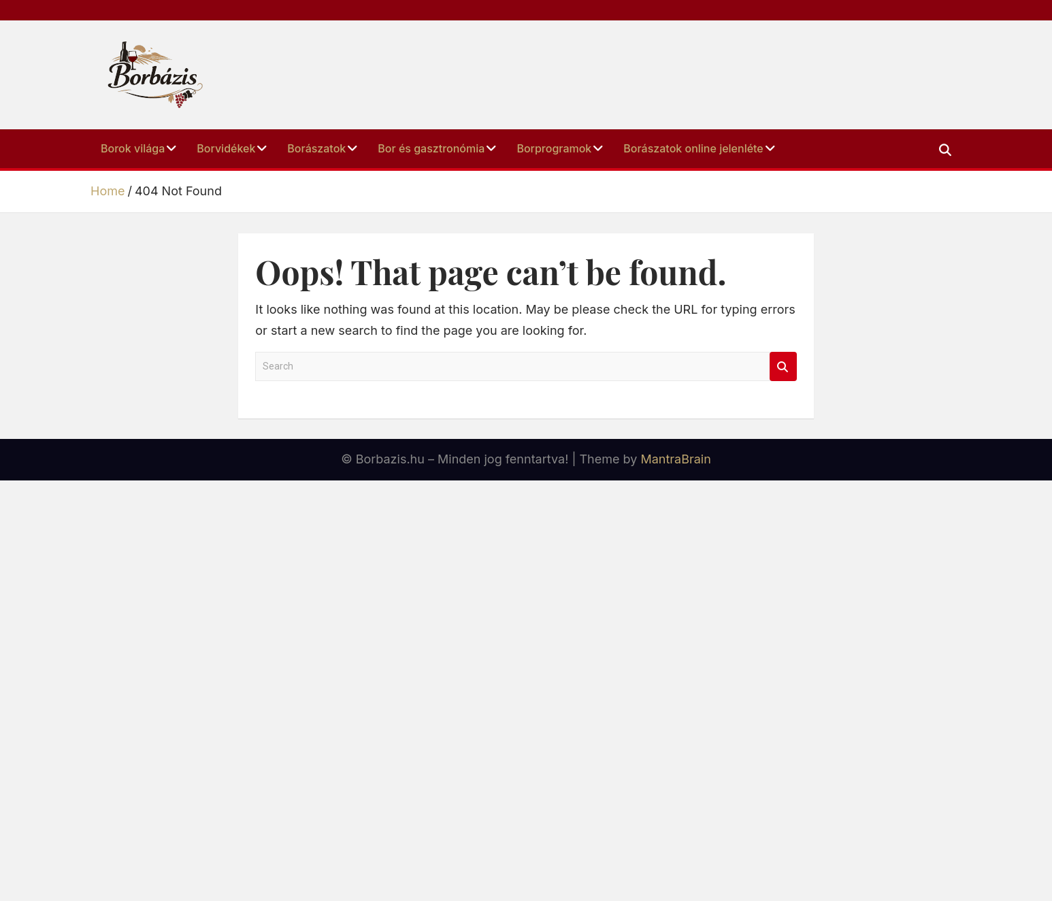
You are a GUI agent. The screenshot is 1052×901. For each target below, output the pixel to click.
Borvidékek (226, 148)
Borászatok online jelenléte (693, 148)
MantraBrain (675, 459)
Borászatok (316, 148)
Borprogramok (553, 148)
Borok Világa (133, 148)
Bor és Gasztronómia (431, 148)
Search (783, 366)
